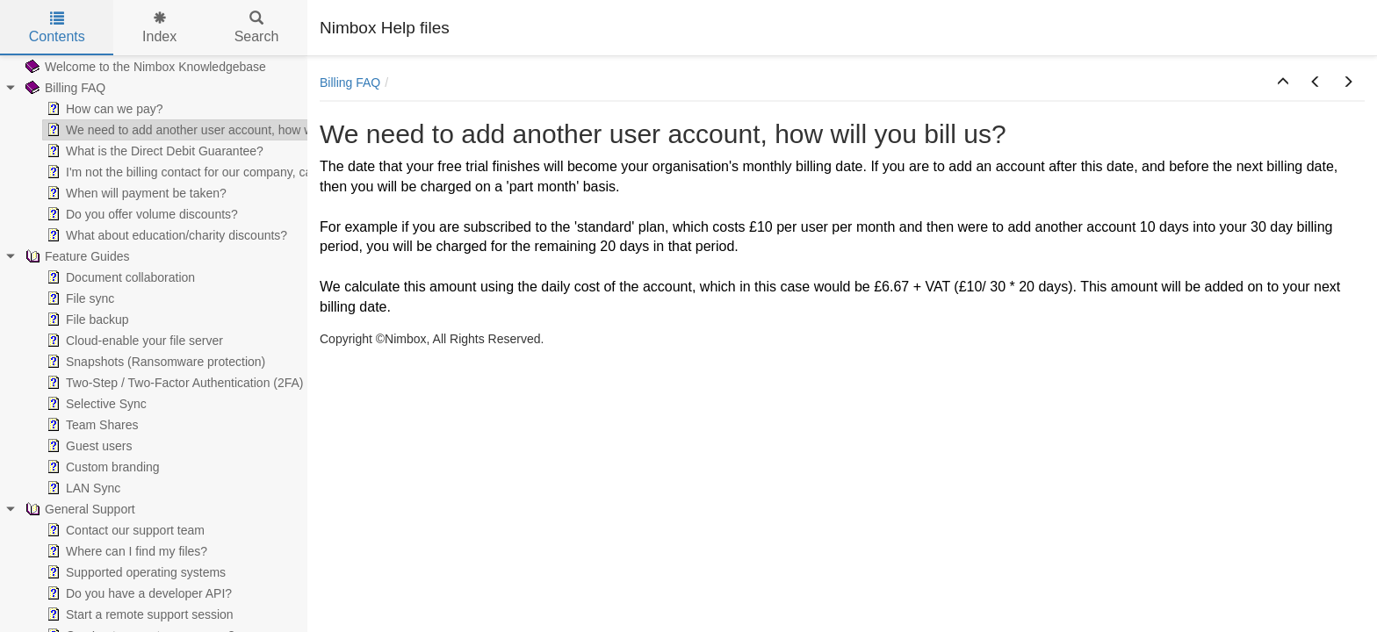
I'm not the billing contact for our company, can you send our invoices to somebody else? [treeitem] (295, 172)
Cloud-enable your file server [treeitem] (133, 340)
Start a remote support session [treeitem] (138, 614)
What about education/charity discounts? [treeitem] (165, 235)
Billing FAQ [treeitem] (63, 87)
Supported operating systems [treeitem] (134, 572)
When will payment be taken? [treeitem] (135, 193)
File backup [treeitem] (86, 319)
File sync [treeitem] (78, 298)
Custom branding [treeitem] (101, 467)
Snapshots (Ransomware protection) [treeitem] (154, 361)
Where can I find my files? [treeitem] (125, 551)
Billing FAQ (350, 82)
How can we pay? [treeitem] (103, 108)
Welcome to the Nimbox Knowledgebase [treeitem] (144, 66)
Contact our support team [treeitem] (124, 530)
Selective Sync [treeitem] (95, 403)
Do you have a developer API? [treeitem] (137, 593)
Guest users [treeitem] (87, 445)
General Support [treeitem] (78, 509)
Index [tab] (159, 27)
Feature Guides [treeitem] (76, 256)
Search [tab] (256, 27)
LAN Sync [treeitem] (81, 488)
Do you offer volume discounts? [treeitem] (140, 214)
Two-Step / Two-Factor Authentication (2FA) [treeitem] (173, 382)
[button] (1283, 82)
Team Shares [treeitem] (90, 424)
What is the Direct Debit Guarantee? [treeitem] (153, 151)
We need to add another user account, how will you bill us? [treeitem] (214, 129)
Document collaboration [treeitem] (119, 277)
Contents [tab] (57, 27)
